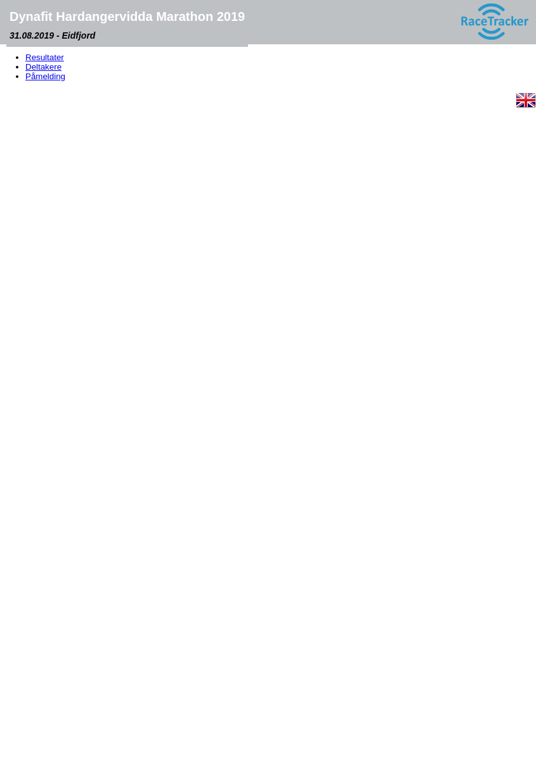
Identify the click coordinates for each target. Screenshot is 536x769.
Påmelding (45, 76)
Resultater (44, 57)
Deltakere (43, 67)
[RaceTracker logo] (494, 22)
